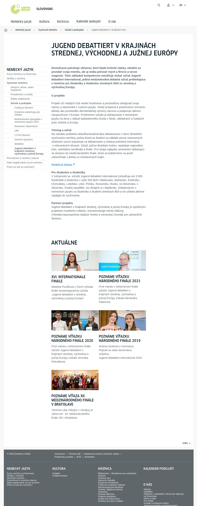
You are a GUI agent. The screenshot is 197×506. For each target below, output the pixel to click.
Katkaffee (148, 491)
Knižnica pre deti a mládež (110, 501)
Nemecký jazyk (21, 22)
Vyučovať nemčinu (17, 83)
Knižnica (63, 22)
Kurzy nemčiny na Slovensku (21, 74)
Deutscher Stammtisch (26, 126)
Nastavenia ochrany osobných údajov (101, 454)
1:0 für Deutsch (22, 135)
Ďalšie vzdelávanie (20, 99)
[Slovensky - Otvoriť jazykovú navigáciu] (182, 5)
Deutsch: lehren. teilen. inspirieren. (22, 88)
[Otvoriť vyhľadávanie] (159, 5)
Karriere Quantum (23, 139)
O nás (112, 22)
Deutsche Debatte (106, 480)
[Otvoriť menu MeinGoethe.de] (170, 5)
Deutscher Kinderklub (108, 482)
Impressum (60, 454)
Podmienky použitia (64, 457)
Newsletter (90, 457)
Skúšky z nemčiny (16, 78)
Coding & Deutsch (23, 107)
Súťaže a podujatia (21, 103)
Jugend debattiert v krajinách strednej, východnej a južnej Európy (29, 151)
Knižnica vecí (104, 478)
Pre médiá (148, 501)
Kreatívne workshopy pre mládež (27, 113)
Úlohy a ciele (150, 498)
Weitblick (19, 144)
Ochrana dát (74, 454)
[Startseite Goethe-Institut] (20, 9)
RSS (79, 457)
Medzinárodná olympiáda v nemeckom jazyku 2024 (28, 120)
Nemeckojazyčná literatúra (110, 487)
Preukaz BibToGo (106, 494)
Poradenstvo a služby (22, 94)
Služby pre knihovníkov (109, 499)
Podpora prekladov (107, 496)
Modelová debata (61, 164)
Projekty (56, 473)
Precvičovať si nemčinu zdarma (23, 158)
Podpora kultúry (60, 476)
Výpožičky (103, 492)
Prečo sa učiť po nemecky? (21, 167)
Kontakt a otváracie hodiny (156, 503)
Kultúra (44, 22)
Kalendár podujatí (158, 468)
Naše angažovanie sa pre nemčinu (24, 162)
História (147, 489)
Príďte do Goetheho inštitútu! (111, 485)
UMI (16, 130)
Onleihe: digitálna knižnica (110, 489)
